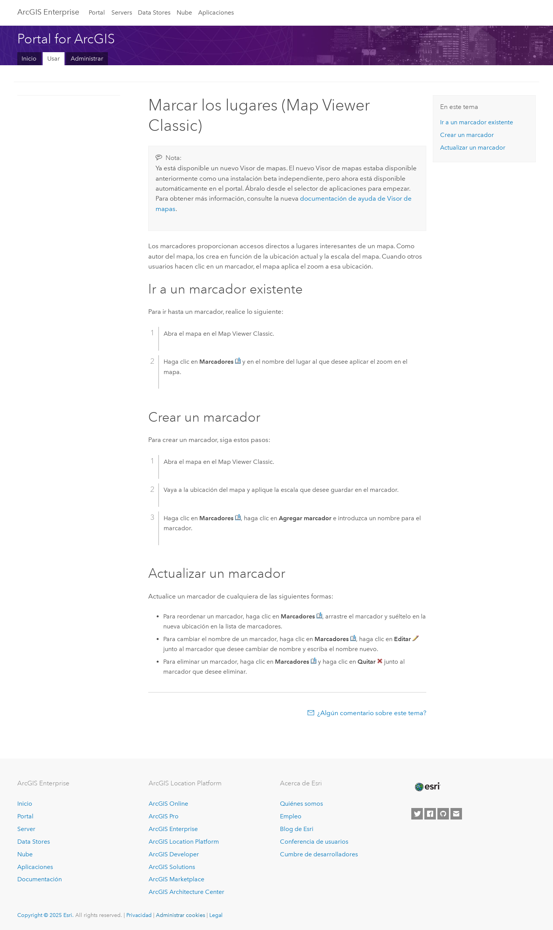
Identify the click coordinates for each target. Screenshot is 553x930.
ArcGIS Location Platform (184, 841)
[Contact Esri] (456, 814)
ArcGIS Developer (174, 854)
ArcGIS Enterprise (48, 11)
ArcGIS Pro (164, 816)
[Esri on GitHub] (443, 814)
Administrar (87, 58)
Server (26, 829)
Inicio (29, 58)
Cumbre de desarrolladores (319, 854)
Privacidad (139, 915)
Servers (121, 12)
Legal (216, 915)
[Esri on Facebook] (430, 814)
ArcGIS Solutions (172, 867)
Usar (53, 58)
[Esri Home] (427, 787)
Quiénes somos (301, 803)
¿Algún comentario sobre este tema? (371, 713)
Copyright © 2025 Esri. (45, 915)
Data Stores (154, 12)
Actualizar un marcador (472, 147)
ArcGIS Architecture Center (186, 891)
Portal (97, 12)
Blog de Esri (296, 829)
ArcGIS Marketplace (176, 879)
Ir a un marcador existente (476, 122)
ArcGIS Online (168, 803)
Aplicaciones (216, 12)
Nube (184, 12)
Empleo (290, 816)
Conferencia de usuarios (314, 841)
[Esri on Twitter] (417, 814)
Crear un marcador (467, 135)
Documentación (39, 879)
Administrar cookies (180, 915)
